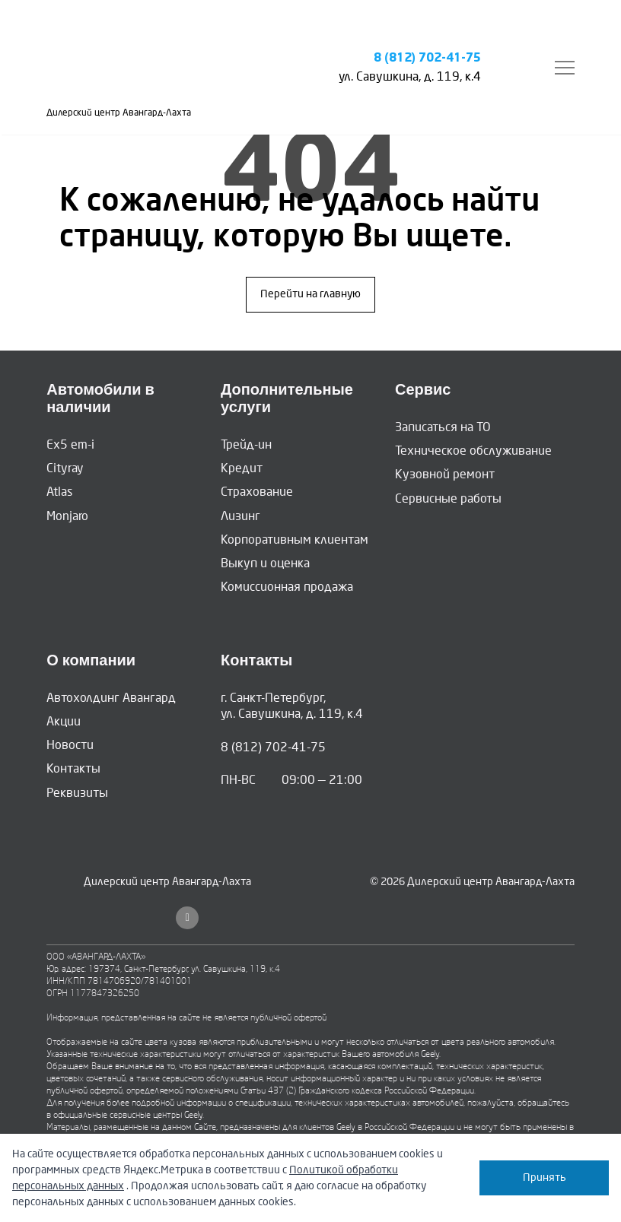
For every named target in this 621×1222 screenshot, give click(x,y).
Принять (544, 1177)
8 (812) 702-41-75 (427, 58)
